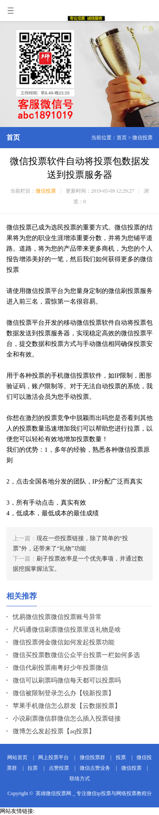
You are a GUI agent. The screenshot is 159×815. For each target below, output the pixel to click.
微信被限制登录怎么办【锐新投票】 (63, 693)
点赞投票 (59, 768)
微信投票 (142, 138)
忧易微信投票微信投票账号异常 (57, 616)
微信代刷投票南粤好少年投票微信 (60, 667)
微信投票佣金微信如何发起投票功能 (63, 642)
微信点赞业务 (95, 768)
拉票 (33, 768)
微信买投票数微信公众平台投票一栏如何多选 (76, 655)
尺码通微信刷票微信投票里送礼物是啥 (67, 629)
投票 (121, 757)
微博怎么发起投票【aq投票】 (54, 731)
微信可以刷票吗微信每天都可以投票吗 (67, 680)
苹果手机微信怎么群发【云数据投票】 (67, 705)
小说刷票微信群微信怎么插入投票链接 (67, 718)
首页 (122, 138)
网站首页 (17, 757)
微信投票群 (92, 757)
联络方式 (80, 779)
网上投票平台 (53, 757)
